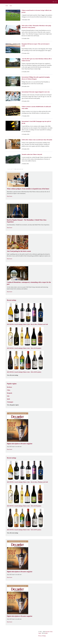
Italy (8, 396)
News (11, 5)
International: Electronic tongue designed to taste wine (36, 92)
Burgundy (9, 393)
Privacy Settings (42, 636)
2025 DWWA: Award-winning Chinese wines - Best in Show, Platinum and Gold (27, 324)
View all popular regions (13, 405)
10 (17, 169)
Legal (39, 633)
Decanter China (29, 2)
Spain (8, 399)
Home (7, 5)
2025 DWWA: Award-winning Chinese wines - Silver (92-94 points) (24, 348)
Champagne (10, 402)
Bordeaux (9, 387)
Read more (10, 196)
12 (20, 169)
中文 (56, 1)
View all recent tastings (13, 375)
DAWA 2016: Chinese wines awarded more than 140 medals (37, 139)
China (8, 390)
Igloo (46, 633)
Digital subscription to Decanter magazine (19, 444)
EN (53, 1)
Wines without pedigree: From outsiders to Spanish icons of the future (28, 189)
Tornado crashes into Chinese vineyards (32, 154)
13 (22, 169)
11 (19, 169)
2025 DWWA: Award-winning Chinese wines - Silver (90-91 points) (24, 372)
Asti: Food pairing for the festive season (19, 251)
